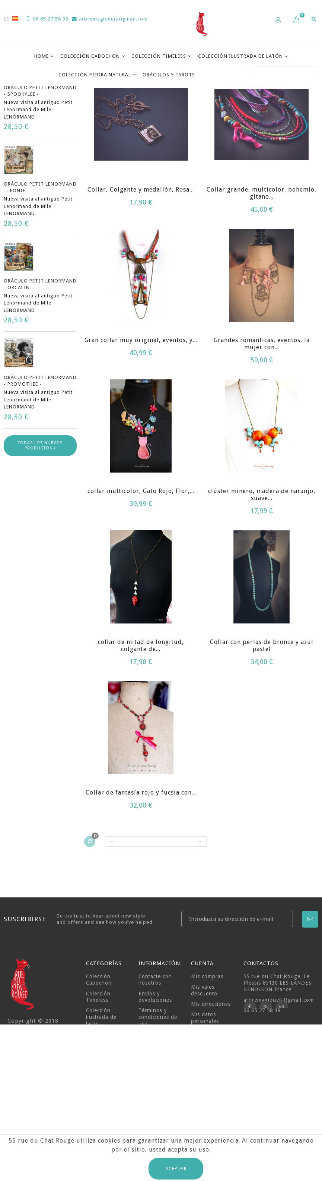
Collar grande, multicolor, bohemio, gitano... (261, 277)
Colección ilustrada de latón (240, 56)
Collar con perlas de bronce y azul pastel (261, 730)
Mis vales (202, 1116)
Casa (10, 94)
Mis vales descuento (204, 1074)
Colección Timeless (158, 56)
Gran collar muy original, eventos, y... (141, 424)
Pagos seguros (157, 1129)
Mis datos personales (205, 1102)
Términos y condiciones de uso (157, 1101)
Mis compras (207, 1061)
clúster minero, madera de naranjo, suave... (261, 579)
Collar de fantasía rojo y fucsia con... (141, 876)
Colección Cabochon (90, 56)
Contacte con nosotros (155, 1064)
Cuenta (202, 1047)
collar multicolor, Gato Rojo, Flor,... (140, 575)
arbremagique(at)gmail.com (110, 19)
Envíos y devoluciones (155, 1081)
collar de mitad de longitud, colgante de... (141, 730)
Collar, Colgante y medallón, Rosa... (140, 273)
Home (41, 56)
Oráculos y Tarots (169, 75)
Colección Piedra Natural (94, 75)
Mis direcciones (211, 1088)
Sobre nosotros (158, 1118)
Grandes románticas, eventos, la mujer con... (262, 428)
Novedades (28, 121)
